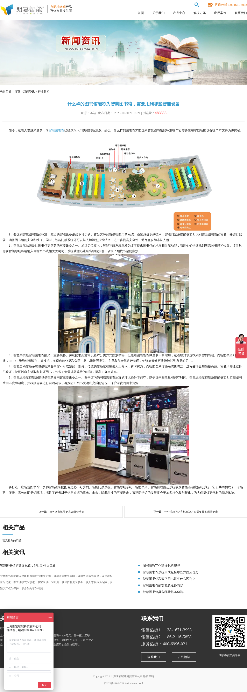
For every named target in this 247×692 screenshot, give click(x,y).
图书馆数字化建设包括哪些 (161, 565)
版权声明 (148, 676)
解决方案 (199, 13)
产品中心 (179, 13)
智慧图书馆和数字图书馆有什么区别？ (169, 578)
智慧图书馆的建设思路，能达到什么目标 (28, 565)
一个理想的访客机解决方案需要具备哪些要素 (191, 511)
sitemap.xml (136, 683)
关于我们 (158, 13)
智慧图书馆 (56, 130)
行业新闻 (43, 91)
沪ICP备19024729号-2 (116, 683)
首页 (141, 13)
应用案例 (220, 13)
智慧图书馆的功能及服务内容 (163, 585)
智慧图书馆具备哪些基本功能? (163, 592)
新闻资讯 (29, 91)
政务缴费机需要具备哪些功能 (66, 511)
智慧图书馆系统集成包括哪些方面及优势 (170, 572)
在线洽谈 (184, 657)
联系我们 (241, 13)
